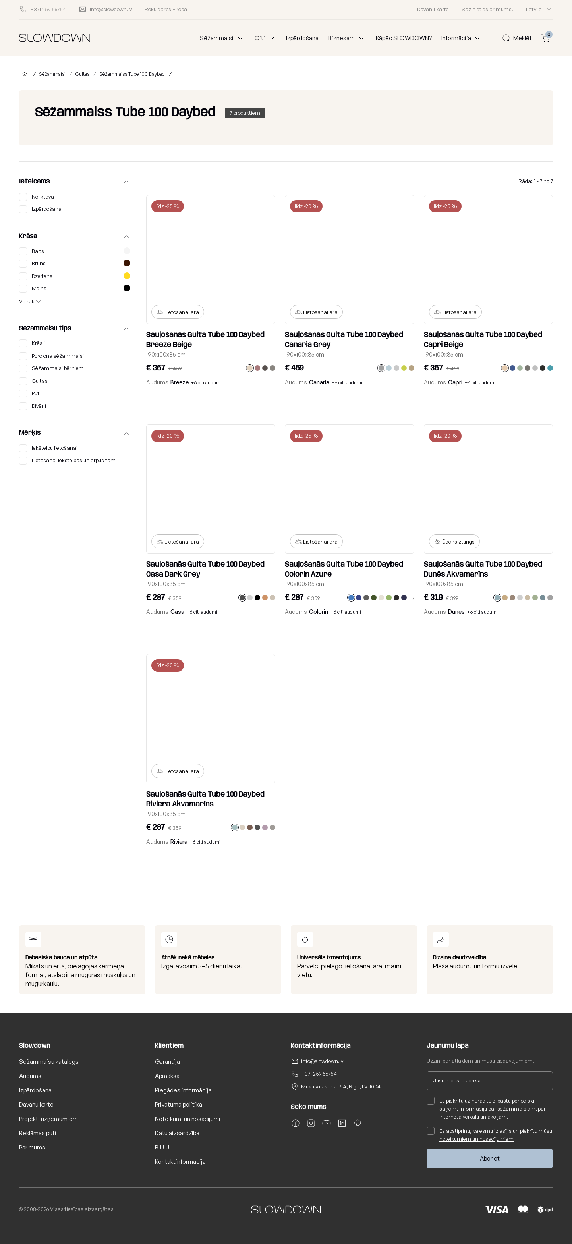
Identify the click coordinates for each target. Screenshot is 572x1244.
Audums (30, 1076)
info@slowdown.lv (322, 1061)
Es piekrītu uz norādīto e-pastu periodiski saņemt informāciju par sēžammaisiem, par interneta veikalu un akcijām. (486, 1108)
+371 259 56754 (319, 1073)
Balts (74, 251)
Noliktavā (36, 197)
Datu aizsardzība (177, 1133)
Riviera (178, 841)
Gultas (82, 74)
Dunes (456, 611)
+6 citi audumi (206, 383)
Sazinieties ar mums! (487, 9)
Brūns (74, 264)
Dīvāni (32, 406)
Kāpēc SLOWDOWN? (404, 38)
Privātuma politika (178, 1104)
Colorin (318, 611)
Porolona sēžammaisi (51, 356)
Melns (74, 289)
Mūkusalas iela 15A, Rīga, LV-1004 (341, 1086)
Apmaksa (167, 1076)
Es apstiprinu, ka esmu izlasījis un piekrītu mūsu (489, 1134)
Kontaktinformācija (180, 1161)
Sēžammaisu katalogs (49, 1061)
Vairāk (27, 301)
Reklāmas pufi (37, 1133)
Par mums (32, 1147)
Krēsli (32, 343)
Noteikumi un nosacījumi (187, 1118)
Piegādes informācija (183, 1090)
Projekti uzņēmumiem (48, 1118)
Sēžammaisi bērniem (51, 368)
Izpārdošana (302, 38)
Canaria (319, 382)
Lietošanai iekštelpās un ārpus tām (67, 461)
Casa (177, 611)
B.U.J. (163, 1147)
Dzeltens (74, 276)
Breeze (179, 382)
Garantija (167, 1061)
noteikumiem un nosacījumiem (476, 1139)
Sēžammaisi (52, 74)
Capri (455, 382)
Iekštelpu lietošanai (48, 448)
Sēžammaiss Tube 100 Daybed (132, 74)
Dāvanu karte (433, 9)
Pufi (30, 393)
